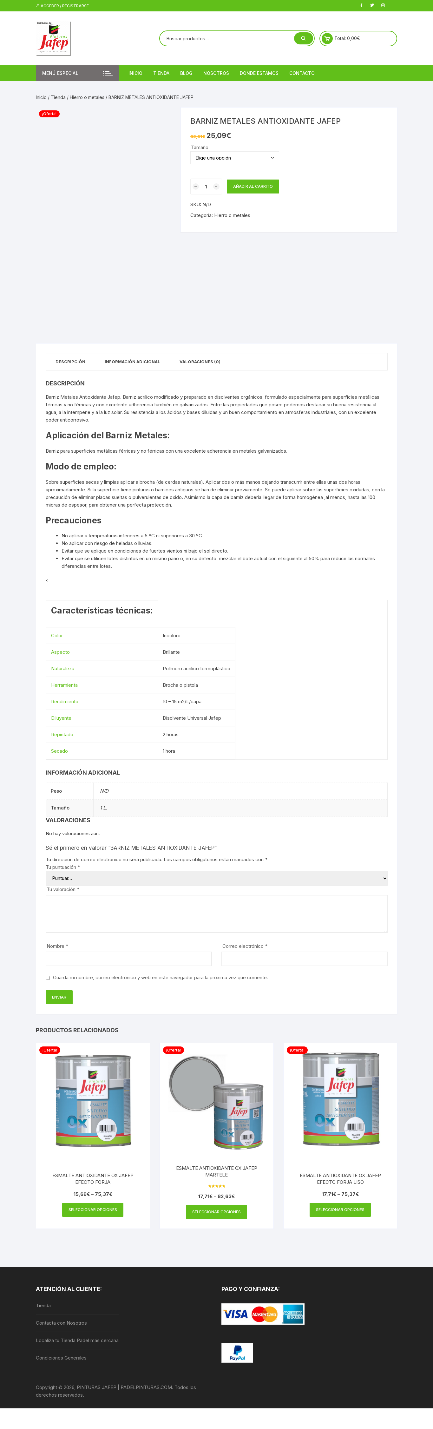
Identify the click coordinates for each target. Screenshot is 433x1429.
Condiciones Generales (61, 1358)
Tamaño (199, 147)
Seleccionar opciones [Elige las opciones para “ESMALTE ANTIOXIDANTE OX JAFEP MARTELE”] (216, 1211)
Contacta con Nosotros (61, 1323)
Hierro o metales (87, 97)
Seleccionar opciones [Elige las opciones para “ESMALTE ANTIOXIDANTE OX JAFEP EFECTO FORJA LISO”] (340, 1209)
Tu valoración (63, 889)
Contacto (302, 73)
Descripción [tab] (70, 361)
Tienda (161, 73)
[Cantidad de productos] (206, 186)
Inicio (135, 73)
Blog (186, 73)
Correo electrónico (244, 946)
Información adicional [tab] (132, 361)
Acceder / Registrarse (62, 5)
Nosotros (216, 73)
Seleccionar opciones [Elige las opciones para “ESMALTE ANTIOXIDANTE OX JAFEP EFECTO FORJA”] (93, 1209)
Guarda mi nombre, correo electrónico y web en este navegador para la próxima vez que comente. (160, 977)
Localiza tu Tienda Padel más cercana (77, 1340)
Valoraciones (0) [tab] (200, 361)
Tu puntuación (63, 867)
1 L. (103, 808)
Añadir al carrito (253, 186)
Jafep (114, 397)
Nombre (57, 946)
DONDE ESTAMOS (259, 73)
